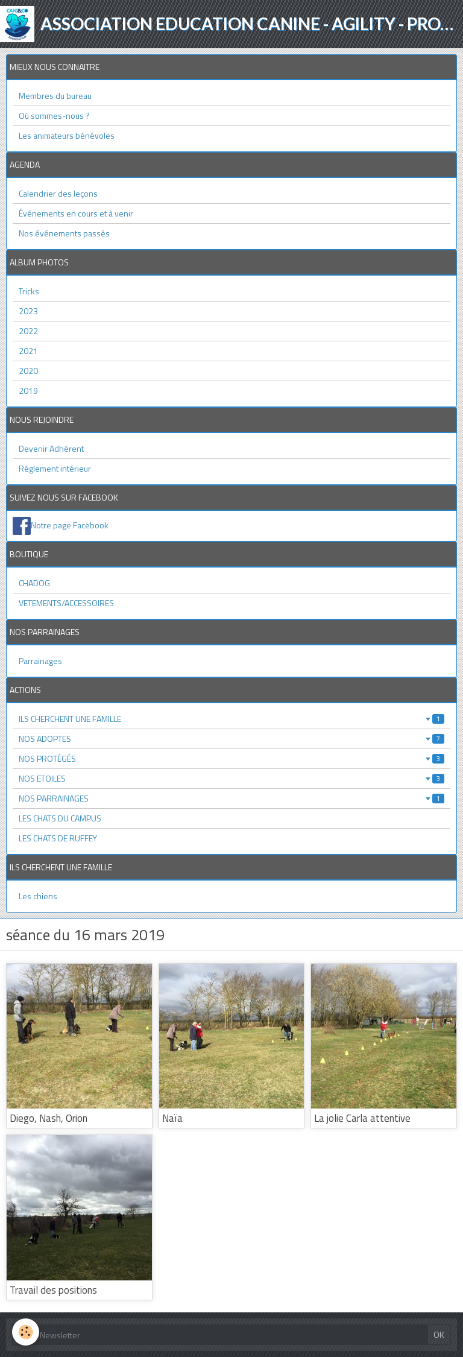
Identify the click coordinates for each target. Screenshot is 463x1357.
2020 (28, 370)
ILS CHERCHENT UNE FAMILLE (231, 718)
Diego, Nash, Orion (48, 1118)
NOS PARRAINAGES (231, 798)
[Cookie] (25, 1332)
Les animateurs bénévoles (67, 135)
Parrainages (40, 660)
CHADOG (34, 583)
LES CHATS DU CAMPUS (60, 818)
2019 (28, 390)
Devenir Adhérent (51, 448)
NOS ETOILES (231, 778)
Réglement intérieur (55, 468)
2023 (28, 311)
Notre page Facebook (70, 525)
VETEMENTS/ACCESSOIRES (66, 602)
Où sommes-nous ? (54, 115)
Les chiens (38, 896)
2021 (28, 350)
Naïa (172, 1118)
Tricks (29, 291)
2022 (28, 330)
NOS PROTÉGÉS (231, 758)
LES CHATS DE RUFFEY (58, 838)
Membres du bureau (55, 95)
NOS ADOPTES (231, 738)
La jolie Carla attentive (362, 1118)
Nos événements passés (64, 233)
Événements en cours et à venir (76, 213)
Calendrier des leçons (58, 193)
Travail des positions (53, 1290)
